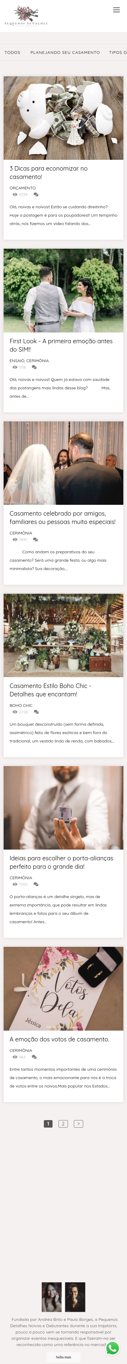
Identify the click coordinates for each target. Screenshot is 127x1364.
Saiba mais (63, 1357)
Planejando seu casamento (65, 52)
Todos (12, 52)
